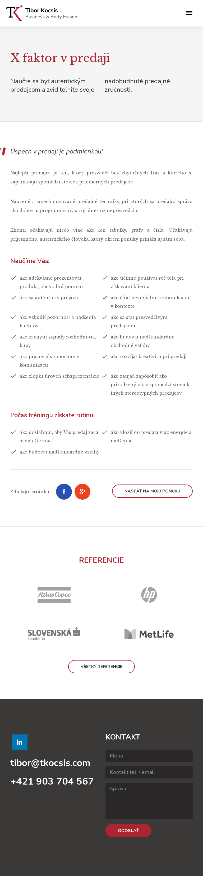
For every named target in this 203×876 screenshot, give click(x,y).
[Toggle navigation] (189, 13)
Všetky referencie (101, 667)
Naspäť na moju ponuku (152, 491)
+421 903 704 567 (52, 781)
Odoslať (128, 831)
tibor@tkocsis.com (50, 762)
